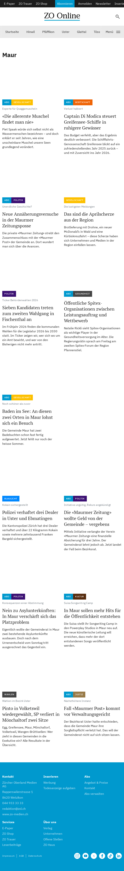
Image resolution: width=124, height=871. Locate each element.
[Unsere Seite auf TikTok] (110, 856)
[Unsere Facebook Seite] (102, 856)
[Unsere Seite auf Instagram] (77, 856)
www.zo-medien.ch (15, 814)
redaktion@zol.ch (14, 809)
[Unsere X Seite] (94, 856)
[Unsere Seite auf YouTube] (85, 856)
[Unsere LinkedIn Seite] (119, 856)
